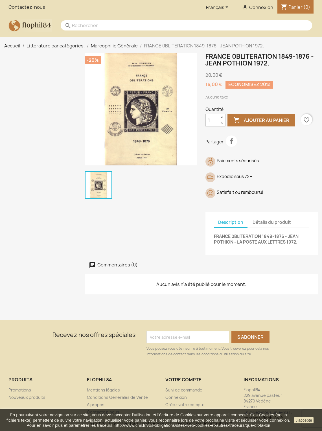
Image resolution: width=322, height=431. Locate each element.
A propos (95, 404)
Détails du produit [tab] (272, 222)
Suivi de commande (183, 390)
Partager (231, 141)
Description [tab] (230, 222)
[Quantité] (212, 120)
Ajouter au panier (261, 120)
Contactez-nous (26, 7)
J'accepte (303, 420)
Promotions (19, 390)
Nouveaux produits (26, 397)
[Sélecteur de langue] (218, 7)
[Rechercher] (180, 25)
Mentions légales (103, 390)
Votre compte (183, 380)
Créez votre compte (185, 404)
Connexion (176, 397)
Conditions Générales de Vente (117, 397)
